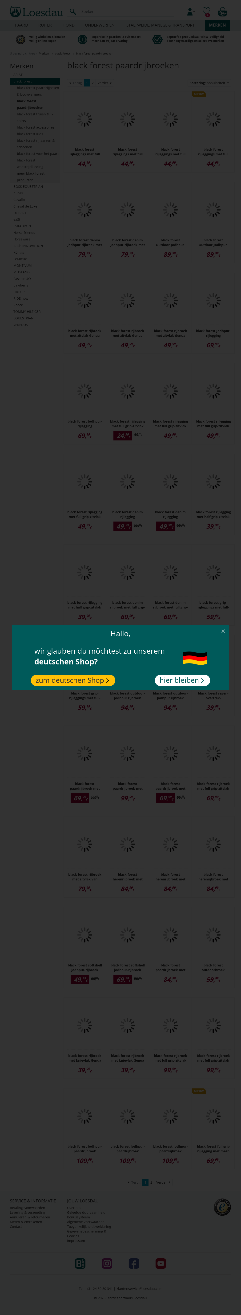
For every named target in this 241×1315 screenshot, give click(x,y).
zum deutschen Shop (72, 680)
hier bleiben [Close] (182, 680)
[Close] (223, 631)
